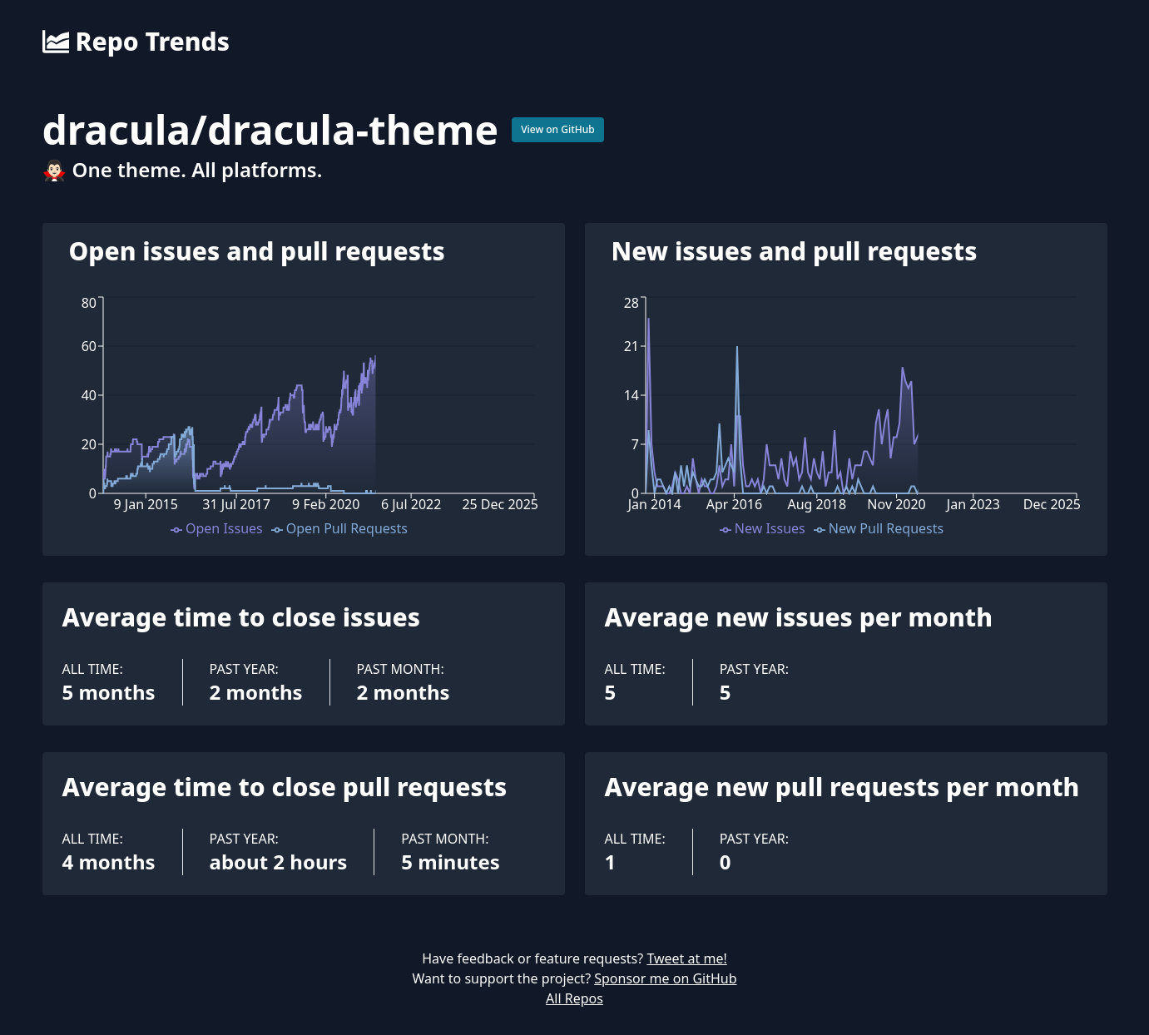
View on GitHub (558, 129)
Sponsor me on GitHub (665, 978)
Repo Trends (136, 42)
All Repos (574, 998)
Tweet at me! (686, 958)
